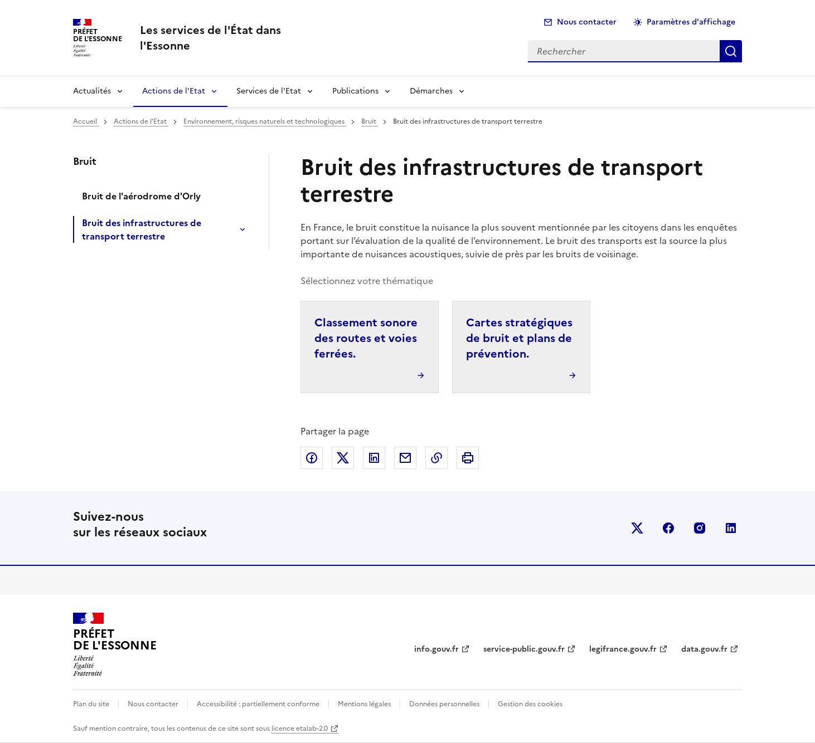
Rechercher (731, 51)
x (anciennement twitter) (637, 528)
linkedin (731, 528)
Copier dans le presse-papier (436, 458)
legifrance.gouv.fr (623, 649)
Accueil (86, 121)
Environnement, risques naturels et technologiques (264, 121)
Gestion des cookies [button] (530, 704)
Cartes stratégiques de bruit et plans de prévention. (519, 338)
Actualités (92, 91)
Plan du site (91, 704)
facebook (668, 528)
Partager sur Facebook (311, 458)
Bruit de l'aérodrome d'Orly (141, 196)
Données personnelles (444, 704)
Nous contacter (587, 22)
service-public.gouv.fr (524, 649)
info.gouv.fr (436, 649)
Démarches (431, 91)
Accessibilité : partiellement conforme (258, 704)
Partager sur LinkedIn (374, 458)
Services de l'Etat (268, 91)
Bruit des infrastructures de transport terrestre (141, 229)
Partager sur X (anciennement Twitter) (343, 458)
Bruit (369, 121)
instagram (699, 528)
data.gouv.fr (704, 649)
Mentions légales (364, 704)
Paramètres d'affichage (691, 22)
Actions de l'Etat (173, 91)
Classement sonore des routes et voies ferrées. (366, 338)
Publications (355, 91)
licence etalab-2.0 (299, 729)
